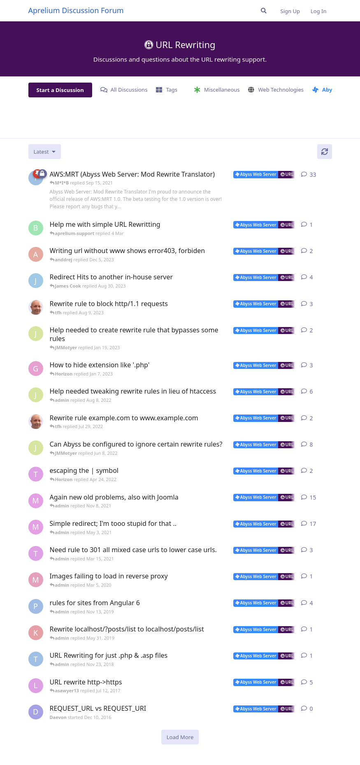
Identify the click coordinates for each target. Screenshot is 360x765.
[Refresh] (324, 151)
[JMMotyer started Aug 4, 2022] (35, 394)
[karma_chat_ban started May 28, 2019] (35, 632)
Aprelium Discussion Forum (76, 10)
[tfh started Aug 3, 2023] (35, 307)
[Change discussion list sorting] (44, 151)
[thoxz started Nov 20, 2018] (35, 659)
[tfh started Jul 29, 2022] (35, 421)
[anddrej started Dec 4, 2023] (35, 254)
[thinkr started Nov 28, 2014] (35, 474)
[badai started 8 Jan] (35, 228)
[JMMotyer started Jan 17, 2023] (35, 333)
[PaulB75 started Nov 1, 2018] (35, 606)
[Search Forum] (263, 10)
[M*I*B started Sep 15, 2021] (35, 500)
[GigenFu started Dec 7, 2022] (35, 368)
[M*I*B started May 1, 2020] (35, 527)
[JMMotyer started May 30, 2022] (35, 447)
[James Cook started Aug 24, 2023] (35, 280)
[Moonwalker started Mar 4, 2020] (35, 579)
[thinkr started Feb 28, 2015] (35, 553)
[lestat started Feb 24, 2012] (35, 685)
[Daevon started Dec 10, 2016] (35, 712)
